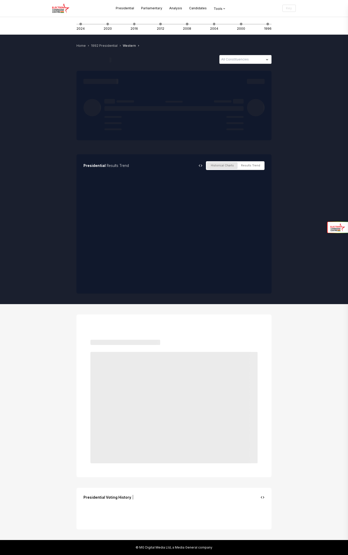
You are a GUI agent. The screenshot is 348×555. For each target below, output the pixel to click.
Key (289, 8)
